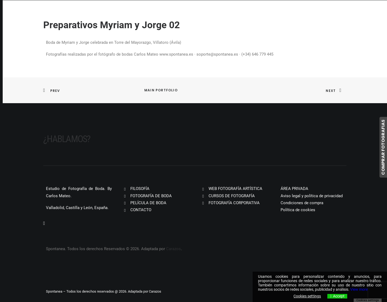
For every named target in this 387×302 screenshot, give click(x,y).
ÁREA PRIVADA (294, 188)
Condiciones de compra (302, 202)
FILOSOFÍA (139, 188)
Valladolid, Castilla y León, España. (77, 207)
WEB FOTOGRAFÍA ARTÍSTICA (235, 188)
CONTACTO (140, 209)
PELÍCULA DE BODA (148, 202)
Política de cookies (298, 209)
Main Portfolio (161, 90)
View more (359, 289)
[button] (44, 223)
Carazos (173, 248)
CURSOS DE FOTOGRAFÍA (232, 195)
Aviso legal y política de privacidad (312, 195)
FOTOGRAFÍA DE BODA (151, 195)
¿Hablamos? (66, 139)
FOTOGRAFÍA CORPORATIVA (234, 202)
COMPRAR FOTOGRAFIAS (383, 147)
